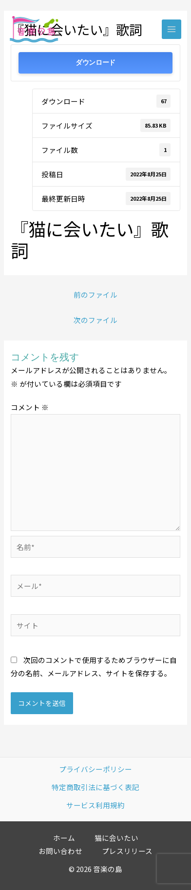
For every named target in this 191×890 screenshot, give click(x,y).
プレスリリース (127, 851)
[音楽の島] (34, 29)
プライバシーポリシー (95, 769)
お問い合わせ (60, 851)
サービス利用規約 (95, 805)
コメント (30, 407)
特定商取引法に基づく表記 (95, 787)
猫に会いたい (116, 838)
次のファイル (95, 320)
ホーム (64, 838)
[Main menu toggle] (171, 29)
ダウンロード (95, 62)
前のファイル (95, 294)
